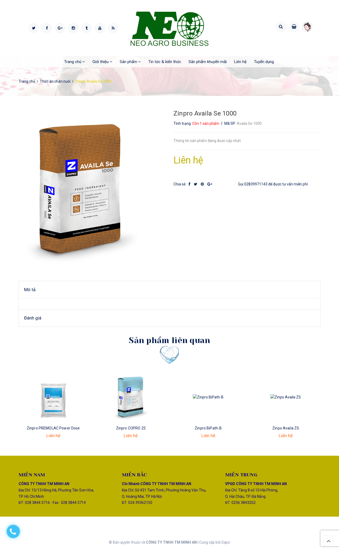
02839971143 (255, 184)
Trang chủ (74, 61)
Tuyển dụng (264, 61)
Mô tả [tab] (29, 289)
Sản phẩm (130, 61)
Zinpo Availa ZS (285, 428)
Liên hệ (240, 61)
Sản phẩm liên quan (169, 340)
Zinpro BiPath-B (208, 428)
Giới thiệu (102, 61)
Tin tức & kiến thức (164, 61)
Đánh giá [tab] (32, 318)
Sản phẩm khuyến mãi (208, 61)
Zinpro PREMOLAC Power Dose (53, 428)
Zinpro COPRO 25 (131, 428)
